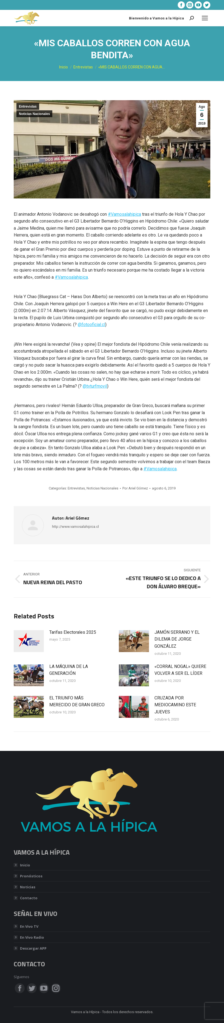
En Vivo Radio (32, 937)
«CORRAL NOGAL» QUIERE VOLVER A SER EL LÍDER (180, 670)
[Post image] (29, 641)
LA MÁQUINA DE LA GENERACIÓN (68, 670)
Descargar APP (33, 948)
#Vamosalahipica (124, 214)
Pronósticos (31, 876)
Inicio (25, 865)
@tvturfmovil (95, 386)
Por (135, 488)
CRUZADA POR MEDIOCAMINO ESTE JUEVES (175, 704)
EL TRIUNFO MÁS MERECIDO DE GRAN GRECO (77, 701)
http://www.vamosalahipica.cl (75, 527)
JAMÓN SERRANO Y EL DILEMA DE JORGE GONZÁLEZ (177, 639)
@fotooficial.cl (91, 324)
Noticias (27, 886)
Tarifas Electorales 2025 (72, 632)
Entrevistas (28, 106)
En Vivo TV (29, 926)
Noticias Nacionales (34, 114)
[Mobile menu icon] (204, 18)
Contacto (29, 897)
